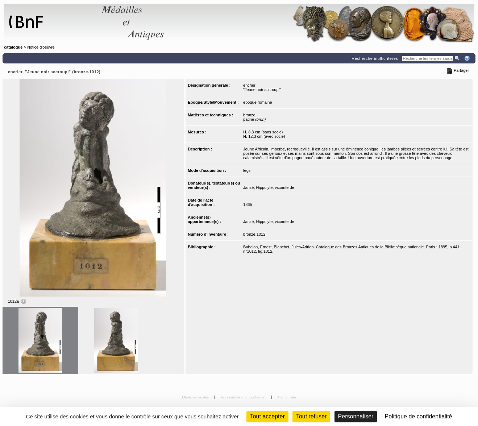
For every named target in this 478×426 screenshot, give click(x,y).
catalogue (13, 47)
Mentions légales (196, 397)
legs (246, 170)
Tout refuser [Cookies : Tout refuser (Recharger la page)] (311, 416)
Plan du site (286, 397)
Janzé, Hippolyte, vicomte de (268, 187)
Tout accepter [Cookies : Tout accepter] (267, 416)
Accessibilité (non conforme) (244, 397)
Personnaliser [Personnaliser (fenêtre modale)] (356, 416)
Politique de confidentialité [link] (418, 416)
